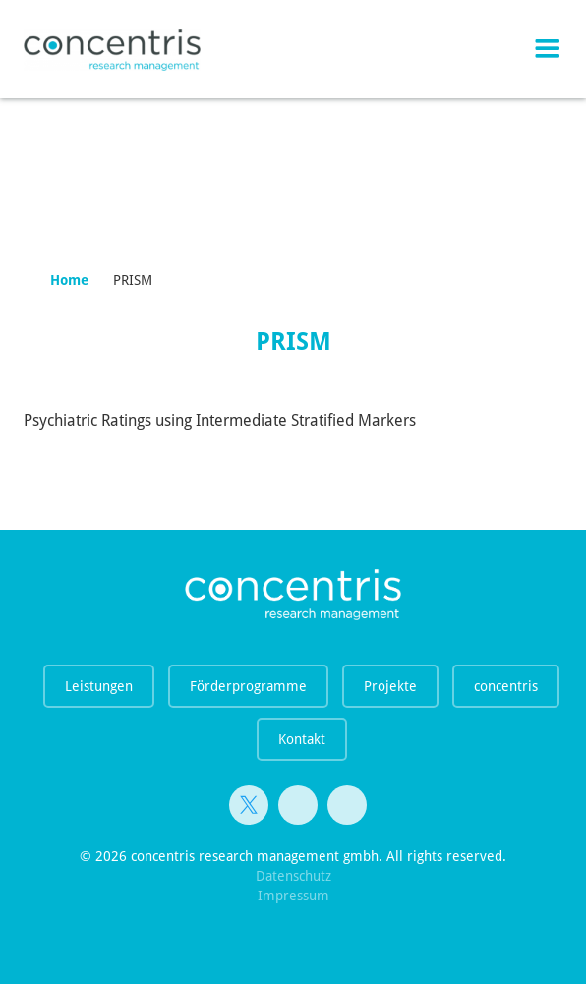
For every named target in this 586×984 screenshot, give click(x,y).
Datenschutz (293, 876)
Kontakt (301, 739)
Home (69, 280)
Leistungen (99, 686)
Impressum (293, 895)
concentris (506, 686)
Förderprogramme (248, 686)
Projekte (390, 686)
